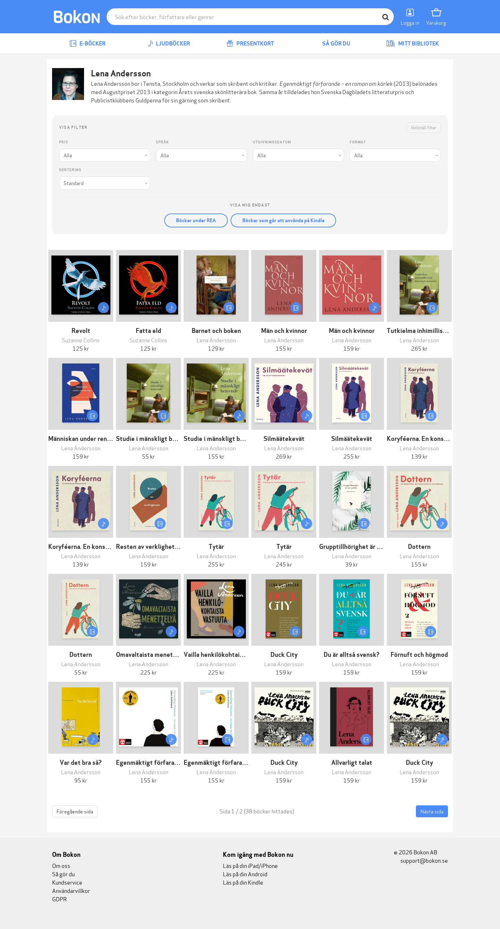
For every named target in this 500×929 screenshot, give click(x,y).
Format (358, 142)
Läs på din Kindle (243, 882)
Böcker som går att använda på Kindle (283, 220)
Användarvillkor (71, 890)
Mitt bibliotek (412, 43)
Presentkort (250, 43)
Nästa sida (431, 811)
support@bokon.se (421, 860)
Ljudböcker (169, 43)
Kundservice (67, 882)
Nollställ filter (423, 127)
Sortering (70, 170)
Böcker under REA (196, 220)
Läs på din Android (245, 874)
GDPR (59, 899)
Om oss (61, 865)
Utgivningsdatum (272, 142)
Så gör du (331, 43)
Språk (162, 142)
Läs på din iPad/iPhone (250, 865)
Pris (63, 142)
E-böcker (87, 43)
